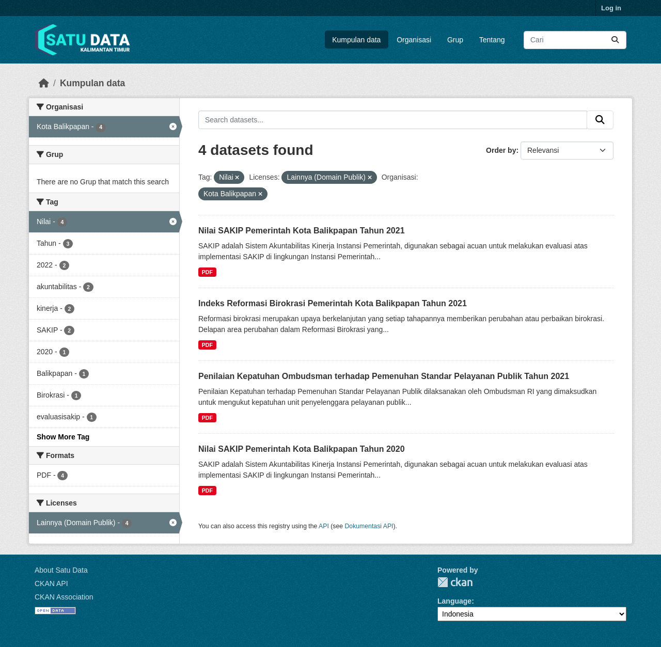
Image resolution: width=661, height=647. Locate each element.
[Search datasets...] (575, 40)
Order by (501, 150)
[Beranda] (44, 83)
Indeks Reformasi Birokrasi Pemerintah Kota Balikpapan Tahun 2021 (332, 303)
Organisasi (414, 40)
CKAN (455, 582)
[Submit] (615, 40)
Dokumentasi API (369, 526)
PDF (207, 272)
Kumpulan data (356, 40)
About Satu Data (61, 570)
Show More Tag (63, 437)
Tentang (492, 40)
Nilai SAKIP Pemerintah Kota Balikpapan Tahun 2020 (301, 449)
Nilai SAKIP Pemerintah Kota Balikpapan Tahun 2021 (301, 230)
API (324, 526)
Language (454, 601)
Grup (455, 40)
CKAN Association (64, 597)
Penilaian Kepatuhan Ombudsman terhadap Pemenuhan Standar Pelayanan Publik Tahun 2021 (383, 376)
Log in (611, 8)
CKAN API (51, 583)
